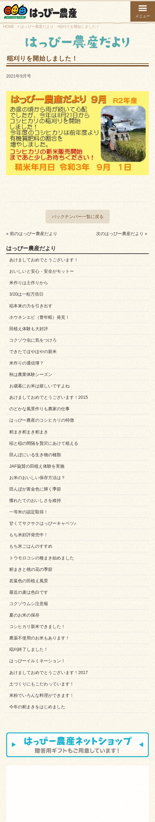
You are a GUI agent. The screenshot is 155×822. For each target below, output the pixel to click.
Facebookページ (114, 791)
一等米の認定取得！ (28, 511)
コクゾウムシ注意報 (28, 603)
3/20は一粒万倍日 (26, 294)
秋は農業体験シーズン (30, 374)
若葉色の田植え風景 (28, 580)
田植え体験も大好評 (28, 328)
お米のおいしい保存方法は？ (37, 477)
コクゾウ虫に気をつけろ (33, 340)
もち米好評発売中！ (28, 534)
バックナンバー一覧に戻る (78, 216)
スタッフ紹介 (22, 791)
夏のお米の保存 (24, 615)
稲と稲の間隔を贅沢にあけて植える (43, 443)
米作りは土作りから (28, 282)
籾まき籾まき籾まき (28, 431)
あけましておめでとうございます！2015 (48, 397)
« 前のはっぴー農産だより (31, 233)
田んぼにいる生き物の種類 (35, 454)
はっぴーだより (113, 787)
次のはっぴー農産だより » (121, 233)
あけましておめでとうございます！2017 (48, 672)
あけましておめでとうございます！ (43, 259)
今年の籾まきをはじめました (37, 706)
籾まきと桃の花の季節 (30, 569)
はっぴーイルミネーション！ (37, 660)
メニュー (142, 11)
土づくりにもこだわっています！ (41, 683)
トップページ (38, 816)
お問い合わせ (67, 787)
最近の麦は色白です (28, 592)
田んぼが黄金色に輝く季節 (35, 489)
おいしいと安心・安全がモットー (41, 271)
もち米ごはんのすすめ (30, 546)
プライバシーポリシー (97, 799)
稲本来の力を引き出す (30, 305)
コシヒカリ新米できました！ (37, 626)
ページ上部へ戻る (116, 816)
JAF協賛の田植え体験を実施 (36, 466)
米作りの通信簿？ (26, 362)
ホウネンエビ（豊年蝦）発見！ (39, 317)
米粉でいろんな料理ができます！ (41, 695)
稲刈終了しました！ (28, 649)
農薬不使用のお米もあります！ (39, 637)
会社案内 (18, 787)
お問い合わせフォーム (57, 799)
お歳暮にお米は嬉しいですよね (39, 385)
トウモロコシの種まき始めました (41, 557)
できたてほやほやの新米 (33, 351)
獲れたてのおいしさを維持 (35, 500)
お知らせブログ (68, 791)
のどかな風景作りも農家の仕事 (39, 408)
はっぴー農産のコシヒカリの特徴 (41, 420)
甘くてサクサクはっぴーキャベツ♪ (42, 523)
